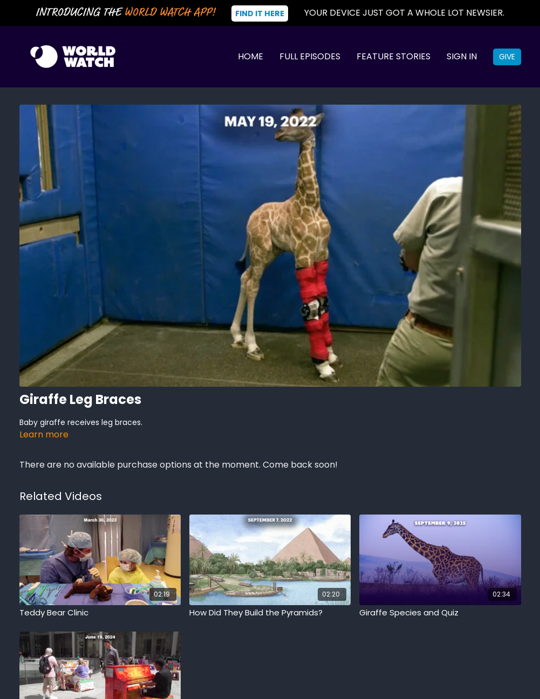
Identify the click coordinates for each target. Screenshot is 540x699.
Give (507, 56)
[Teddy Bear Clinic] (100, 613)
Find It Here (259, 13)
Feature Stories (393, 56)
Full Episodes (309, 56)
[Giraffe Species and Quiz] (440, 613)
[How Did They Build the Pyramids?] (270, 613)
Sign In (462, 56)
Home (250, 56)
